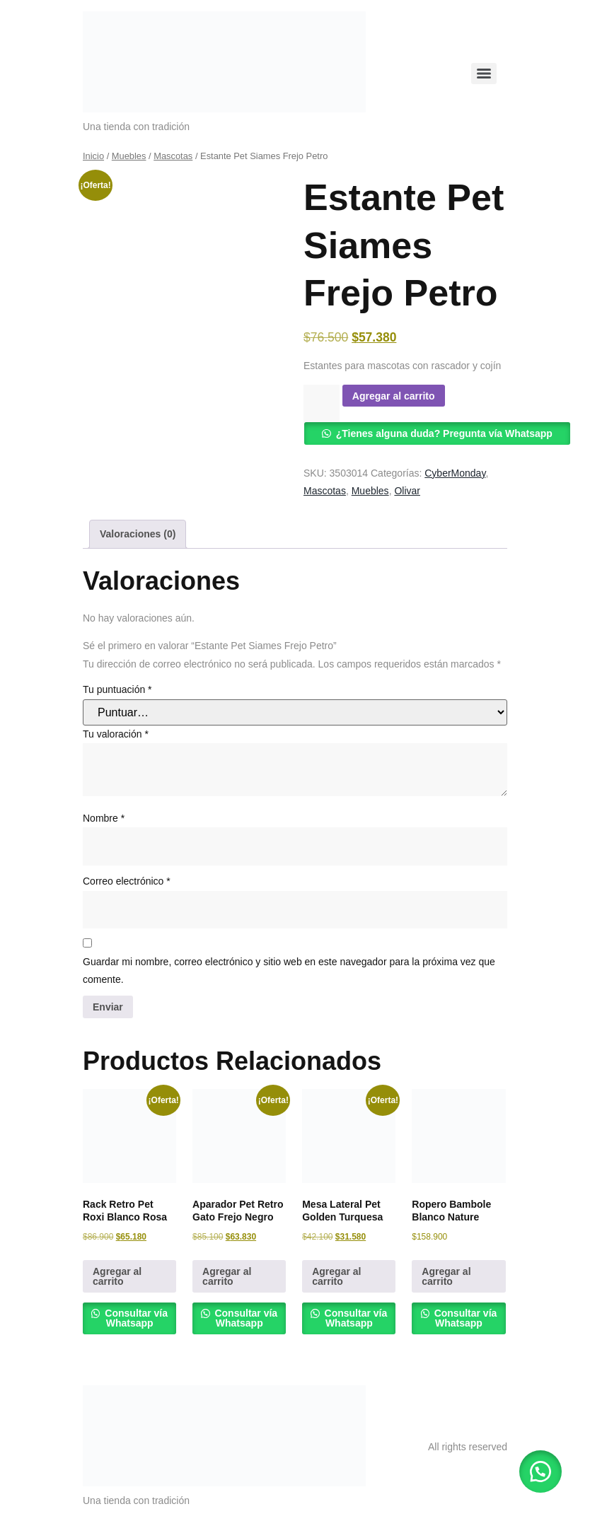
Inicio (93, 156)
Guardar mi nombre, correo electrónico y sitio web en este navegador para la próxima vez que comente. (289, 970)
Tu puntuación (117, 689)
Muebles (129, 156)
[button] (540, 1471)
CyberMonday (454, 473)
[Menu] (484, 73)
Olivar (407, 490)
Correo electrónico (126, 881)
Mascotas (173, 156)
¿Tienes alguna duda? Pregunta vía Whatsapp (444, 433)
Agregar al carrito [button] (117, 1276)
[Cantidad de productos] (321, 403)
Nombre (104, 818)
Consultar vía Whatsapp (135, 1318)
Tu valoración (116, 734)
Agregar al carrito (393, 396)
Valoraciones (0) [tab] (137, 534)
